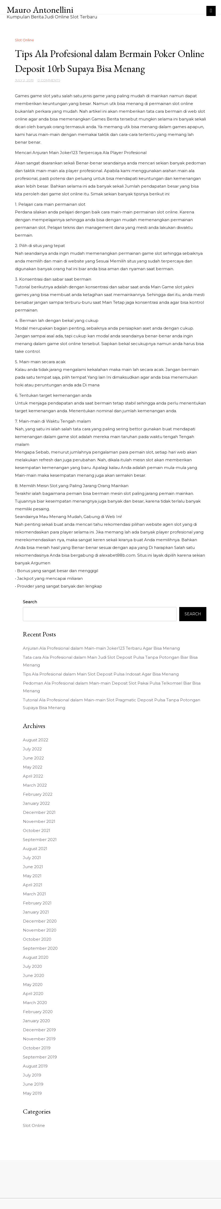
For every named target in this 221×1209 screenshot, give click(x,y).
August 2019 (35, 1066)
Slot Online (24, 40)
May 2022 (32, 767)
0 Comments (48, 80)
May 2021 (32, 875)
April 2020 (33, 993)
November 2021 (39, 821)
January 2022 (36, 803)
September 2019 (40, 1057)
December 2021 (39, 812)
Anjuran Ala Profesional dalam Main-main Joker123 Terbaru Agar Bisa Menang (101, 648)
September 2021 (40, 839)
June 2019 (33, 1084)
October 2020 (37, 939)
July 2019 (32, 1075)
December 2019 (39, 1029)
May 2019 (32, 1093)
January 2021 (36, 912)
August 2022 (35, 739)
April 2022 (33, 776)
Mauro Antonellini (40, 9)
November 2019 (39, 1038)
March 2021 (34, 893)
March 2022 (35, 785)
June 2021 (33, 866)
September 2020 (40, 948)
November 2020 (39, 930)
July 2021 (32, 857)
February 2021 (37, 902)
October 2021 (36, 830)
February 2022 (37, 794)
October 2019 (37, 1047)
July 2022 (32, 748)
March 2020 (35, 1002)
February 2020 (38, 1011)
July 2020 (32, 966)
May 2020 (33, 984)
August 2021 (35, 848)
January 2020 (36, 1020)
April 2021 (32, 884)
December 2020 (40, 921)
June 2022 (33, 758)
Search (30, 601)
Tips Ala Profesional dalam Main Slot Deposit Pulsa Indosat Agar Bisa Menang (101, 674)
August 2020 (35, 957)
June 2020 (33, 975)
